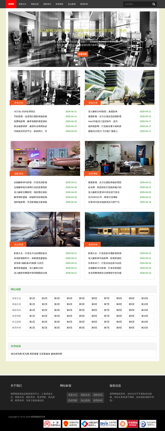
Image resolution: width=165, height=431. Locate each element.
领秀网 (11, 4)
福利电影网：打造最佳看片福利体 (104, 126)
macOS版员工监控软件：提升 (103, 121)
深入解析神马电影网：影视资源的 (104, 258)
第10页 (144, 298)
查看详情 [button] (82, 54)
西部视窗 (34, 354)
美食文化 (22, 4)
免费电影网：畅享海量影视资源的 (30, 121)
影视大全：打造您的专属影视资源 (104, 253)
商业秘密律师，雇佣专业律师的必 (30, 126)
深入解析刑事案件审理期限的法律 (30, 273)
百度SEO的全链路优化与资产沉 (103, 202)
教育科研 (84, 4)
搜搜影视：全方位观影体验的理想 (104, 182)
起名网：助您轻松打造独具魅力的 (104, 187)
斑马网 (25, 354)
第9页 (131, 298)
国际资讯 (47, 4)
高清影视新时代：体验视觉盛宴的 (30, 258)
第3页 (57, 298)
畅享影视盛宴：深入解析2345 (28, 268)
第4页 (69, 298)
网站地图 (16, 289)
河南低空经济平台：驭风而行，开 (30, 131)
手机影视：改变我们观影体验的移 (30, 116)
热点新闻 (72, 4)
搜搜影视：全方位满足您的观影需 (104, 116)
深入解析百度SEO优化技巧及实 (103, 192)
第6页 (94, 298)
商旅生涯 (35, 4)
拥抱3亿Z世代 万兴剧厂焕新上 (103, 131)
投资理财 (59, 4)
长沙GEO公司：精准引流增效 (102, 197)
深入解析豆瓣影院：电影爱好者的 (30, 192)
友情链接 (16, 346)
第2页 (44, 298)
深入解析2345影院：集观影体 (102, 111)
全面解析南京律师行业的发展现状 (30, 187)
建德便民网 (56, 354)
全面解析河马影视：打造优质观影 (104, 268)
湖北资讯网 (16, 354)
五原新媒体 (44, 354)
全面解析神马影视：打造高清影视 (30, 182)
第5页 (82, 298)
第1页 (32, 298)
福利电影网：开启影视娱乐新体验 (30, 202)
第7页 (107, 298)
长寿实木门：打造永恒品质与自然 (104, 263)
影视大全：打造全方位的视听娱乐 (30, 253)
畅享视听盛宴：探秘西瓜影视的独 (30, 197)
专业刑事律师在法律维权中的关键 (104, 273)
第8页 (119, 298)
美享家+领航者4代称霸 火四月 (29, 263)
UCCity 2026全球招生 (24, 111)
